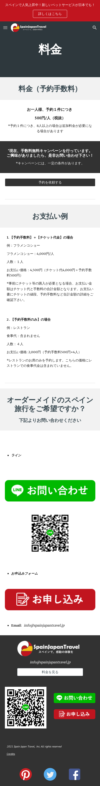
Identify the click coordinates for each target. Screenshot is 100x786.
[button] (5, 27)
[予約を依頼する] (50, 182)
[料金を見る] (50, 672)
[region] (50, 10)
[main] (50, 49)
